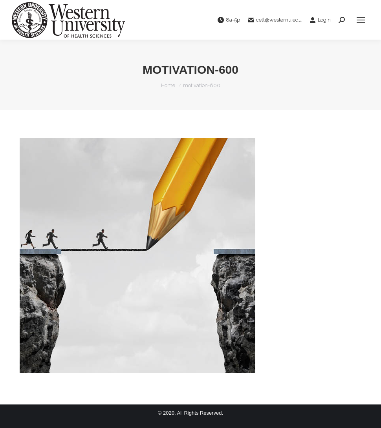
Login (320, 20)
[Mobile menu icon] (361, 20)
